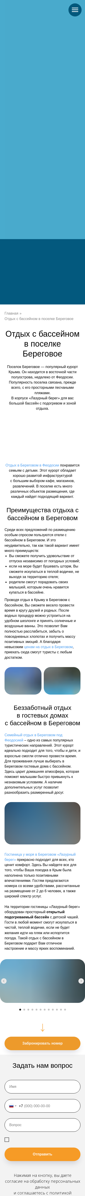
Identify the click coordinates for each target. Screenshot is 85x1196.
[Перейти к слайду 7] (45, 1010)
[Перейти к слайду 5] (36, 1010)
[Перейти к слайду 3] (28, 1010)
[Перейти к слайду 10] (57, 1010)
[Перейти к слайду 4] (32, 1010)
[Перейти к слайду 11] (61, 1010)
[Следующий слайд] (81, 981)
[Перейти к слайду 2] (24, 1010)
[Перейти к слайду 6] (40, 1010)
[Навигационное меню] (75, 10)
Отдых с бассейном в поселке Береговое (39, 319)
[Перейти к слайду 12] (65, 1010)
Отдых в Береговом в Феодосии (32, 465)
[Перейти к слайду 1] (20, 1010)
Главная (11, 313)
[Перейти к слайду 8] (49, 1010)
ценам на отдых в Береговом (48, 647)
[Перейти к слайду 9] (53, 1010)
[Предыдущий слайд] (4, 981)
